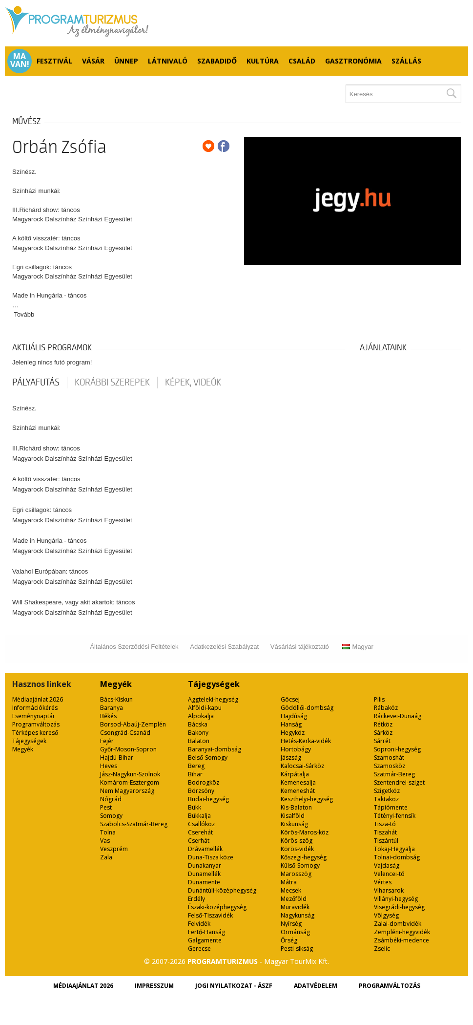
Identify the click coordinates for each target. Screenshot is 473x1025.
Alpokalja (201, 716)
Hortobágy (296, 749)
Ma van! (19, 60)
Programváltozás (36, 724)
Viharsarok (389, 890)
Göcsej (290, 699)
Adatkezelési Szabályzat (224, 646)
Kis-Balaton (296, 807)
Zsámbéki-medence (401, 940)
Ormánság (295, 932)
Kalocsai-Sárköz (302, 766)
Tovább (24, 314)
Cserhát (198, 840)
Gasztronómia (353, 60)
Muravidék (295, 907)
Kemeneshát (298, 791)
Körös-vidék (297, 849)
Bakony (198, 732)
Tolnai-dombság (397, 857)
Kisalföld (293, 815)
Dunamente (204, 882)
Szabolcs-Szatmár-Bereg (133, 824)
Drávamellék (205, 849)
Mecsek (291, 890)
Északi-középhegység (217, 907)
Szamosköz (389, 766)
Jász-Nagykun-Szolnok (130, 774)
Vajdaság (386, 865)
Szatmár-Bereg (394, 774)
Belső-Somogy (207, 757)
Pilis (379, 699)
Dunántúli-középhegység (222, 890)
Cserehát (200, 832)
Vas (105, 840)
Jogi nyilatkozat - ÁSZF (233, 986)
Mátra (289, 882)
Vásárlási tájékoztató (299, 646)
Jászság (291, 757)
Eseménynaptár (33, 716)
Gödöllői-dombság (307, 708)
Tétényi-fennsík (394, 815)
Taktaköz (386, 799)
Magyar (357, 646)
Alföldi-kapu (205, 708)
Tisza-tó (385, 824)
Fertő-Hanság (206, 932)
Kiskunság (294, 824)
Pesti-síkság (297, 948)
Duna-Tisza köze (210, 857)
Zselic (382, 948)
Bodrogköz (203, 782)
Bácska (197, 724)
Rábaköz (386, 708)
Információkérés (35, 708)
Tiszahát (385, 832)
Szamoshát (389, 757)
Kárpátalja (295, 774)
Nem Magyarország (127, 791)
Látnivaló (167, 60)
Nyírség (291, 923)
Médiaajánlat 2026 (37, 699)
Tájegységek (29, 741)
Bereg (196, 766)
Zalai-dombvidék (397, 923)
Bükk (194, 807)
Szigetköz (387, 791)
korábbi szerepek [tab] (112, 382)
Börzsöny (201, 791)
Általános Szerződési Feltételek (134, 646)
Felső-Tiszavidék (210, 915)
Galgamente (205, 940)
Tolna (108, 832)
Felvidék (199, 923)
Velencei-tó (389, 874)
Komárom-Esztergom (129, 782)
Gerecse (199, 948)
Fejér (107, 741)
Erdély (196, 899)
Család (301, 60)
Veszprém (114, 849)
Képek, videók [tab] (193, 382)
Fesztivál (54, 60)
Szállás (406, 60)
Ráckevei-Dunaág (397, 716)
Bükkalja (199, 815)
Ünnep (126, 60)
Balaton (198, 741)
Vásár (93, 60)
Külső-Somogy (300, 865)
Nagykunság (297, 915)
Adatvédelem (315, 986)
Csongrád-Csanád (125, 732)
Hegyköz (293, 732)
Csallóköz (201, 824)
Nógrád (111, 799)
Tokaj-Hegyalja (394, 849)
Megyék (22, 749)
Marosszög (296, 874)
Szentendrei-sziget (399, 782)
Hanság (291, 724)
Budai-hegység (208, 799)
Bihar (195, 774)
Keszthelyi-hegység (307, 799)
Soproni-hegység (397, 749)
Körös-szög (296, 840)
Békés (108, 716)
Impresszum (154, 986)
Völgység (386, 915)
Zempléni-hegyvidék (402, 932)
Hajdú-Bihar (116, 757)
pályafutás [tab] (36, 382)
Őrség (289, 940)
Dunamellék (204, 874)
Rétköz (383, 724)
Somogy (111, 815)
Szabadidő (217, 60)
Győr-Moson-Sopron (128, 749)
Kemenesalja (298, 782)
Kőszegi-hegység (304, 857)
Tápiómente (391, 807)
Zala (106, 857)
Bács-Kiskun (116, 699)
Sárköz (383, 732)
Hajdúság (294, 716)
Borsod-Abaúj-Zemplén (133, 724)
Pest (106, 807)
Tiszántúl (386, 840)
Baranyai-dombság (214, 749)
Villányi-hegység (396, 899)
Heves (108, 766)
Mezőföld (294, 899)
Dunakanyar (204, 865)
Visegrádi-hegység (399, 907)
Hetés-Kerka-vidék (306, 741)
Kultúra (263, 60)
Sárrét (382, 741)
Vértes (382, 882)
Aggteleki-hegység (213, 699)
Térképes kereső (35, 732)
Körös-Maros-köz (305, 832)
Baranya (111, 708)
